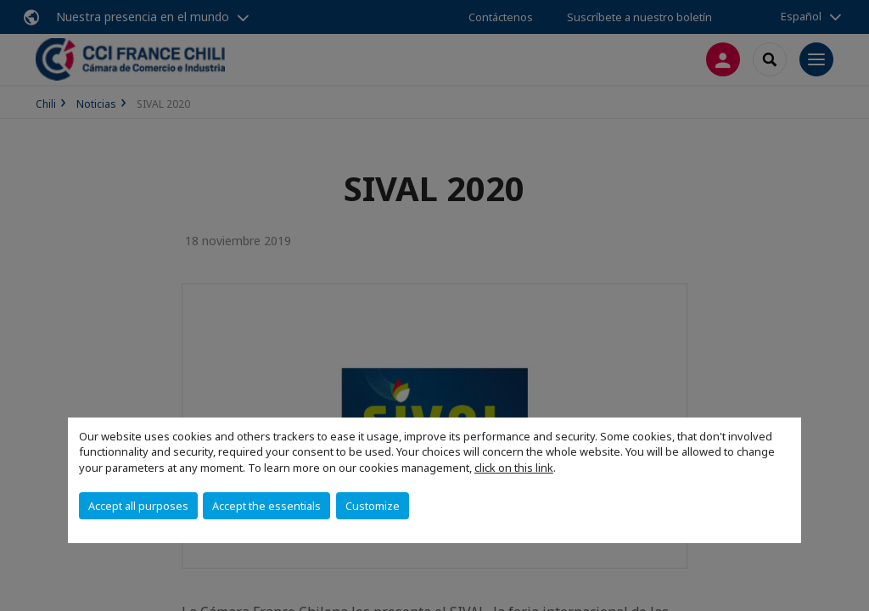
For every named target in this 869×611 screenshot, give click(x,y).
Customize (372, 505)
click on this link (513, 467)
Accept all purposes (138, 505)
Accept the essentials (266, 505)
